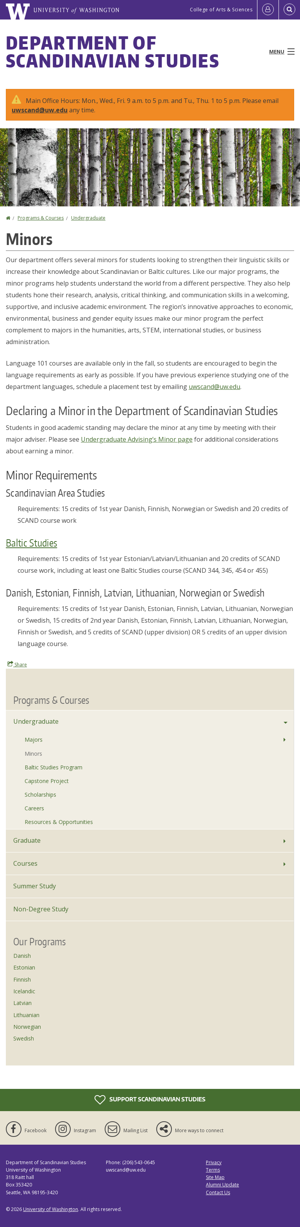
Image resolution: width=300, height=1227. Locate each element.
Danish (22, 955)
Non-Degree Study (40, 909)
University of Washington (50, 1209)
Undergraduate (88, 218)
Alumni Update (222, 1184)
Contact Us (218, 1192)
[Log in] (268, 10)
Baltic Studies (31, 542)
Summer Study (34, 886)
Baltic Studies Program (53, 767)
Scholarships (40, 794)
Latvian (22, 1003)
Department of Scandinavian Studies (113, 51)
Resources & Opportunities (59, 822)
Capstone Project (47, 781)
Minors (33, 753)
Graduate (27, 840)
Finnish (22, 979)
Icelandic (24, 991)
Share (17, 664)
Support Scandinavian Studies (150, 1099)
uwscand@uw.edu (40, 110)
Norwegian (27, 1026)
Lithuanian (26, 1015)
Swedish (23, 1038)
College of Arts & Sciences (221, 9)
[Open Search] (289, 10)
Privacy (213, 1162)
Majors (34, 739)
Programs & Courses (41, 218)
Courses (25, 863)
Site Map (215, 1177)
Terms (213, 1170)
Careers (34, 808)
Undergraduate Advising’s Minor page (137, 439)
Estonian (24, 967)
